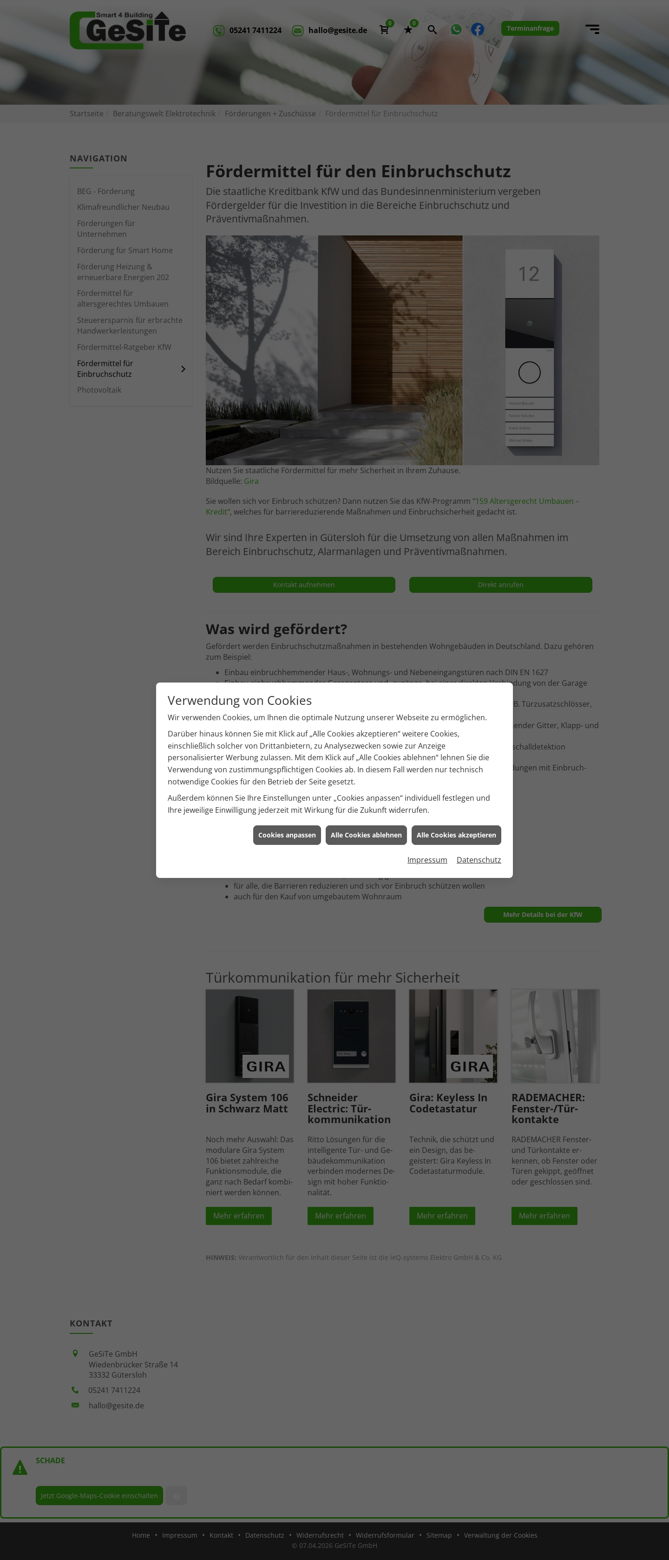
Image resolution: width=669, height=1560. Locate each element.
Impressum (427, 854)
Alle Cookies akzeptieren (456, 829)
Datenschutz (479, 854)
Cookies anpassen (287, 829)
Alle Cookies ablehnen (366, 829)
